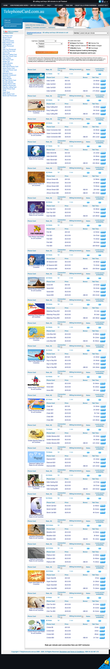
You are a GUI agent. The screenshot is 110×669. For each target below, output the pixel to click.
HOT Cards (59, 5)
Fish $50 (49, 246)
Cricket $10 (50, 631)
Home (6, 5)
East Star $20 (51, 212)
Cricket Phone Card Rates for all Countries (36, 632)
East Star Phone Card (9, 56)
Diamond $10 (51, 459)
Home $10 (50, 383)
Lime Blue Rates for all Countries (36, 339)
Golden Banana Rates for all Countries (36, 441)
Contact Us (102, 5)
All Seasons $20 (52, 265)
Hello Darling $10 (52, 482)
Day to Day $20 (52, 364)
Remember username (39, 27)
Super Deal (6, 92)
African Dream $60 (53, 193)
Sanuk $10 (50, 288)
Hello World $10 (52, 156)
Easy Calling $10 (52, 107)
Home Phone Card (8, 68)
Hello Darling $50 (52, 489)
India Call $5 (51, 81)
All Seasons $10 (52, 262)
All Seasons (6, 39)
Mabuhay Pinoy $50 (53, 318)
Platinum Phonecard (9, 85)
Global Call (6, 61)
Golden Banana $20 (53, 439)
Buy (6, 31)
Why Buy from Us (36, 5)
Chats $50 (50, 420)
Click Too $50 (51, 611)
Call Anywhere (7, 44)
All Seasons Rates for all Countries (36, 266)
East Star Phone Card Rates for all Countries (36, 214)
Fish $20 (49, 239)
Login (87, 27)
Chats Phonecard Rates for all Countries (36, 411)
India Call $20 (51, 87)
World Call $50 (51, 512)
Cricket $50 (50, 638)
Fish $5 (49, 232)
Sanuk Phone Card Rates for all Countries (36, 290)
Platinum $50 (51, 562)
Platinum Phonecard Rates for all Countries (36, 560)
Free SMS (69, 5)
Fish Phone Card (7, 60)
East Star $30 (51, 216)
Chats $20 (50, 413)
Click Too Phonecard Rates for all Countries (36, 609)
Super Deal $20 (52, 585)
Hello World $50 (52, 163)
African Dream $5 (52, 179)
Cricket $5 (50, 627)
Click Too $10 (51, 604)
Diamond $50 (51, 466)
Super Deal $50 (52, 588)
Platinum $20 (51, 558)
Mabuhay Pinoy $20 (53, 314)
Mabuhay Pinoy (7, 73)
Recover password (10, 26)
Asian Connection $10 (54, 130)
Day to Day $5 (51, 357)
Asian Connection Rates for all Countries (36, 134)
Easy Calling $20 (52, 110)
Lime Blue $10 (51, 334)
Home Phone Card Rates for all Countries (36, 388)
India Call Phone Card (9, 70)
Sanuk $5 (50, 285)
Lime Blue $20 (51, 337)
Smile (4, 90)
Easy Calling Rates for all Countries (36, 112)
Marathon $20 (51, 535)
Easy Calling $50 (52, 114)
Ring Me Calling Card (9, 87)
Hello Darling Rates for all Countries (36, 487)
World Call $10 (51, 506)
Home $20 (50, 387)
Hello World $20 (52, 160)
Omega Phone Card (8, 84)
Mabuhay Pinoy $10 (53, 311)
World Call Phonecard (9, 96)
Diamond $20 (51, 462)
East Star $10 (51, 209)
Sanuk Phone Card (8, 89)
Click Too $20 (51, 608)
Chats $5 (49, 406)
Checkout (7, 22)
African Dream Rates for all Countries (36, 184)
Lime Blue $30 (51, 341)
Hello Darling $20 (52, 485)
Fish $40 (49, 242)
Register (28, 27)
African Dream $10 (53, 183)
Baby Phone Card (8, 42)
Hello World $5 (51, 153)
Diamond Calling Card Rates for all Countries (36, 464)
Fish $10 (49, 235)
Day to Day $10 (52, 360)
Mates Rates (6, 77)
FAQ (48, 5)
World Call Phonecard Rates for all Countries (36, 516)
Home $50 (50, 390)
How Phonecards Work (19, 5)
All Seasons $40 (52, 269)
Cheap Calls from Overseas (85, 5)
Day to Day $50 (52, 367)
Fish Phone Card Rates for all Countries (36, 237)
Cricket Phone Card (8, 51)
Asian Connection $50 (54, 137)
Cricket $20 (50, 634)
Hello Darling (6, 65)
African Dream (7, 37)
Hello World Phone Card (10, 66)
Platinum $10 (51, 555)
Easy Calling (6, 58)
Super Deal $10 (52, 581)
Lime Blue (5, 72)
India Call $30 (51, 91)
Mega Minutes (7, 78)
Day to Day (6, 53)
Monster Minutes (7, 82)
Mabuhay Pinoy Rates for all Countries (36, 316)
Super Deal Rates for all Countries (36, 583)
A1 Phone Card (7, 36)
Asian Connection (8, 41)
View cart (7, 20)
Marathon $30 (51, 539)
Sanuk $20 (50, 292)
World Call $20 (51, 509)
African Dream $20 (53, 186)
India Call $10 (51, 84)
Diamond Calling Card (9, 54)
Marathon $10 (51, 532)
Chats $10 (50, 410)
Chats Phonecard (8, 46)
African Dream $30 (53, 189)
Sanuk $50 (50, 295)
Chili (3, 48)
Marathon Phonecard (9, 75)
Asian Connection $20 (54, 133)
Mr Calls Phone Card (9, 80)
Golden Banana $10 (53, 436)
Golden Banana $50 (53, 443)
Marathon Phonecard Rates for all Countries (36, 537)
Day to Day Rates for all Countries (36, 362)
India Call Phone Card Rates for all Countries (36, 86)
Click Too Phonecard (9, 49)
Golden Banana (7, 63)
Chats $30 (50, 416)
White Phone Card (8, 94)
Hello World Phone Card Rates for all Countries (36, 158)
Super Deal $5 (51, 578)
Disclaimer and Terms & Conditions (72, 652)
